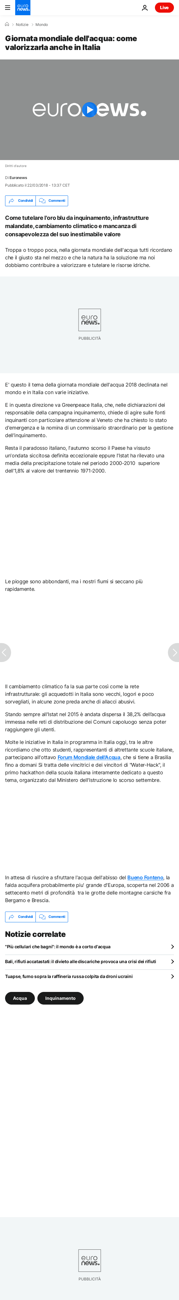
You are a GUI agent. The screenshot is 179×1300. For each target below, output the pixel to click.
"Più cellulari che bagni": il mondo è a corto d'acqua (58, 946)
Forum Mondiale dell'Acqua (89, 757)
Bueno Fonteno (145, 877)
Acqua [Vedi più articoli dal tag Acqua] (20, 997)
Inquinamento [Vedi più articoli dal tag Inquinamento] (60, 997)
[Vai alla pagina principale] (22, 7)
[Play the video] (89, 109)
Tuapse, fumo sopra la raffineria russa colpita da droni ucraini (68, 976)
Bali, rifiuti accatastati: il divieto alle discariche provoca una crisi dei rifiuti (80, 961)
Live (164, 7)
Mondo (41, 25)
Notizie (22, 25)
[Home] (7, 24)
